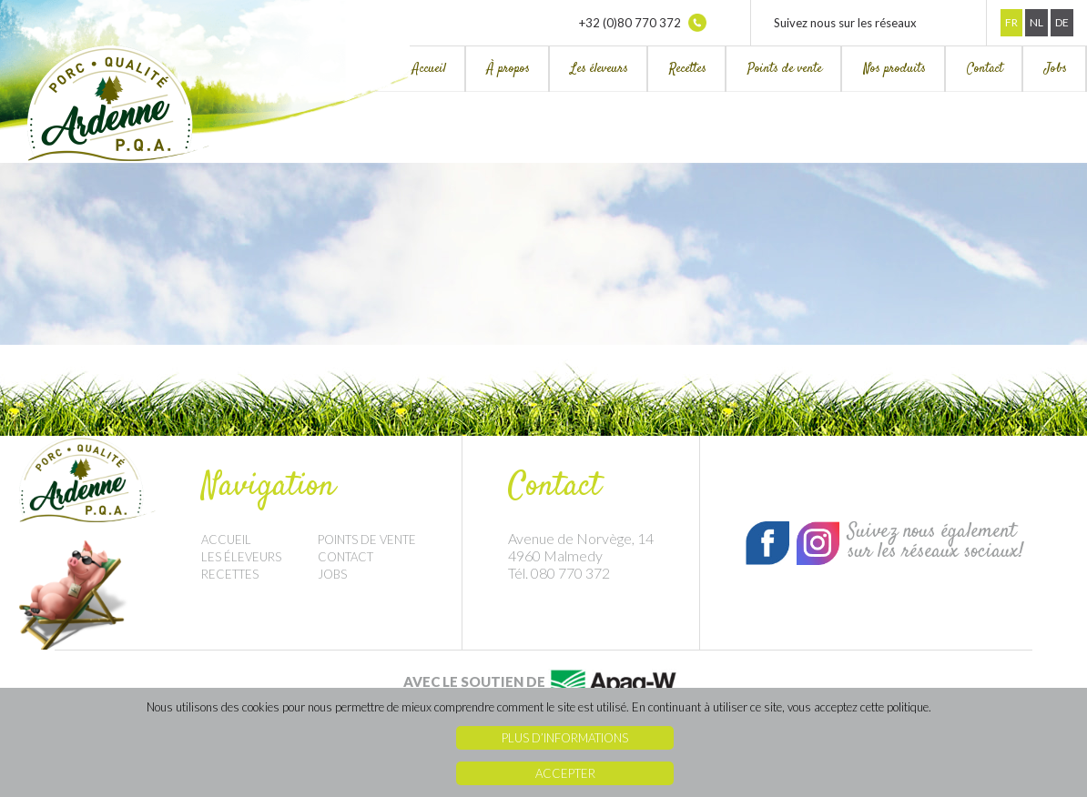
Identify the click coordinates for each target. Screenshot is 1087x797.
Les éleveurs (599, 69)
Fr (1011, 22)
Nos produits (894, 69)
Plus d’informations (565, 738)
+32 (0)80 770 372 (642, 23)
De (1062, 22)
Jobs (1055, 69)
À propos (508, 69)
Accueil (429, 69)
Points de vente (784, 69)
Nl (1036, 22)
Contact (985, 69)
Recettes (687, 69)
